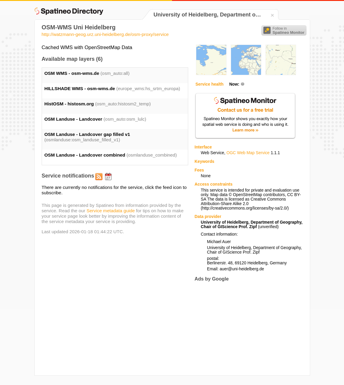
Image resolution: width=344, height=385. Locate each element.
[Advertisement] (244, 329)
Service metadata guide (111, 210)
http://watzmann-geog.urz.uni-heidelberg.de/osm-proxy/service (105, 34)
